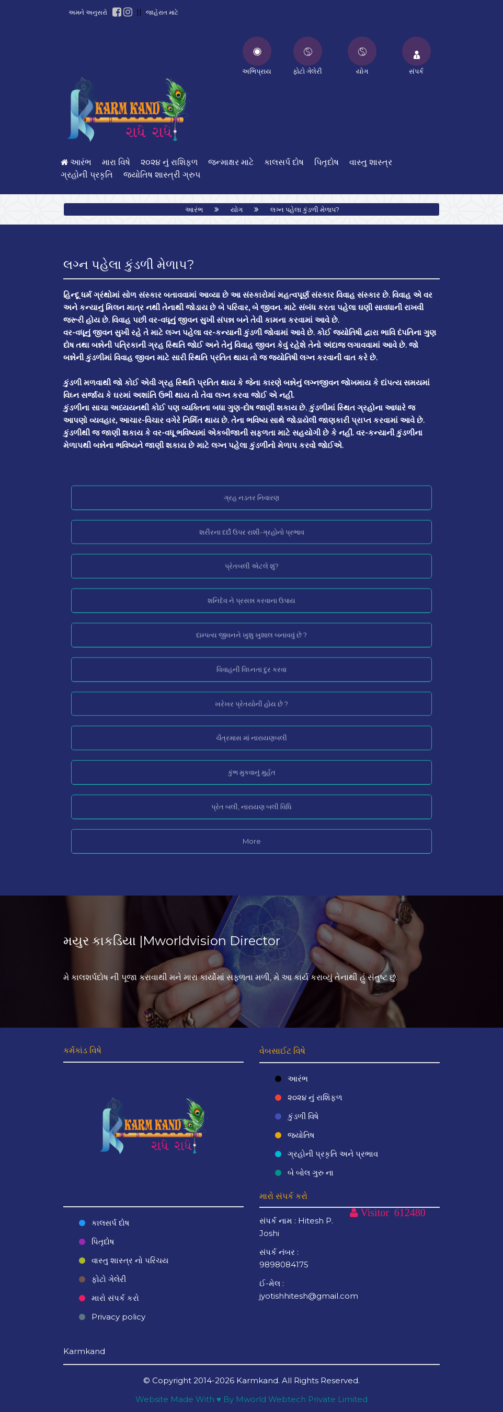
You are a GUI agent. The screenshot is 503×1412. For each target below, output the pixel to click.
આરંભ (194, 209)
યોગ (237, 209)
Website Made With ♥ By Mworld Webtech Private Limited (251, 1399)
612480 (410, 1212)
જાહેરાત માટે (162, 12)
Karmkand (257, 1380)
